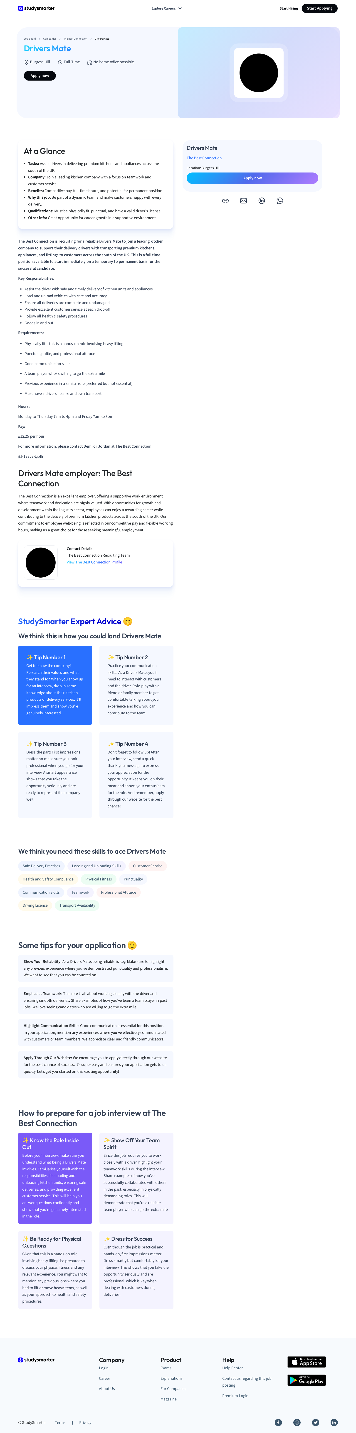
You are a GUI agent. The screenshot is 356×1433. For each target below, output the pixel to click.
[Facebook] (278, 1422)
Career (104, 1378)
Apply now (40, 76)
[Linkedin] (334, 1422)
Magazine (169, 1399)
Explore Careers (167, 8)
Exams (166, 1368)
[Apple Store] (306, 1362)
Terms (60, 1422)
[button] (225, 200)
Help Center (232, 1368)
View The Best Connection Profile (94, 562)
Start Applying (319, 8)
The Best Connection (204, 158)
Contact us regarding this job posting (247, 1382)
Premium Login (235, 1396)
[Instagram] (297, 1422)
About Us (107, 1389)
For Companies (173, 1389)
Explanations (172, 1378)
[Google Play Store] (306, 1380)
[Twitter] (315, 1422)
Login (104, 1368)
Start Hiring (289, 8)
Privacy (85, 1422)
